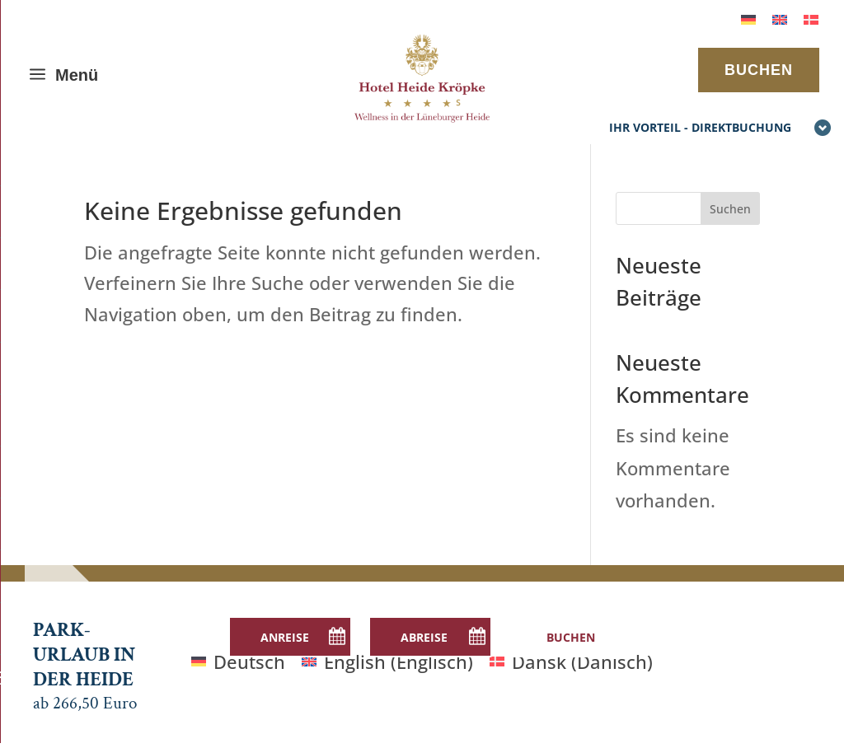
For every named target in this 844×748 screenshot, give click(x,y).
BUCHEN (758, 70)
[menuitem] (748, 17)
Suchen (730, 209)
